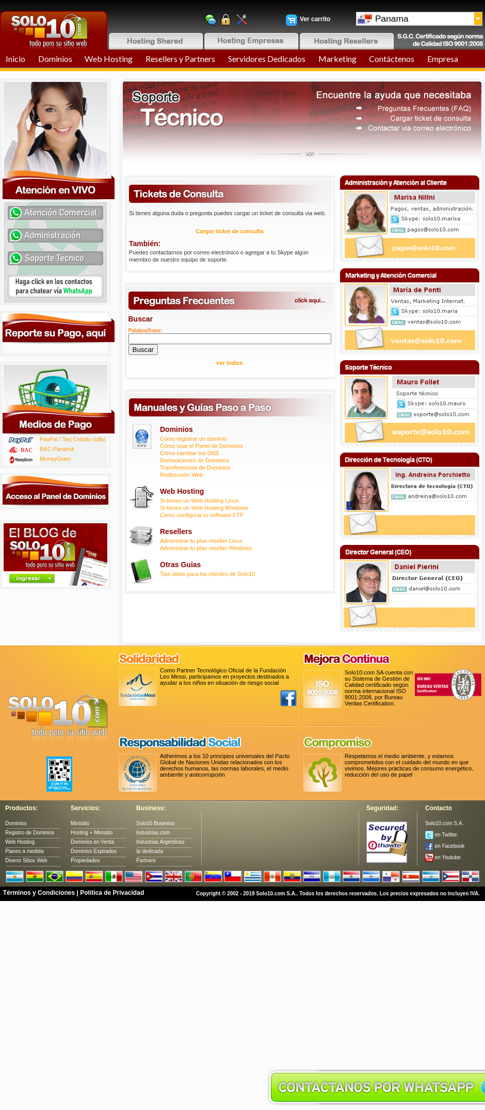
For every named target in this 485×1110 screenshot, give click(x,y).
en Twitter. (441, 835)
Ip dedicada (149, 851)
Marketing (337, 58)
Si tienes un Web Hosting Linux (199, 500)
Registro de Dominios (30, 832)
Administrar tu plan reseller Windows (206, 548)
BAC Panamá (57, 449)
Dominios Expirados (94, 851)
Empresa (442, 58)
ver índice (229, 363)
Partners (146, 860)
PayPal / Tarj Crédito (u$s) (73, 439)
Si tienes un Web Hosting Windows (204, 508)
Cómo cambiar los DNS (189, 453)
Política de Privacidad (112, 892)
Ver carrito (315, 19)
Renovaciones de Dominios (194, 460)
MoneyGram (55, 459)
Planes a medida (24, 851)
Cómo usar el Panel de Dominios (201, 446)
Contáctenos (391, 58)
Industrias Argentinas (160, 842)
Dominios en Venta (92, 842)
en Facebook (445, 846)
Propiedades (85, 860)
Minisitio (80, 823)
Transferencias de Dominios (195, 467)
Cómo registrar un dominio (193, 439)
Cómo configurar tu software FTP (202, 515)
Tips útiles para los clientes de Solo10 (207, 574)
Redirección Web (181, 475)
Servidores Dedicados (266, 58)
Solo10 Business (155, 823)
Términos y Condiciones (39, 892)
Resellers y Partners (180, 58)
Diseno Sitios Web (26, 860)
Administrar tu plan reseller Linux (201, 541)
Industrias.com (153, 832)
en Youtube (443, 857)
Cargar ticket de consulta (229, 231)
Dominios (55, 58)
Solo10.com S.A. (444, 823)
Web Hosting (109, 58)
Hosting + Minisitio (91, 832)
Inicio (15, 58)
